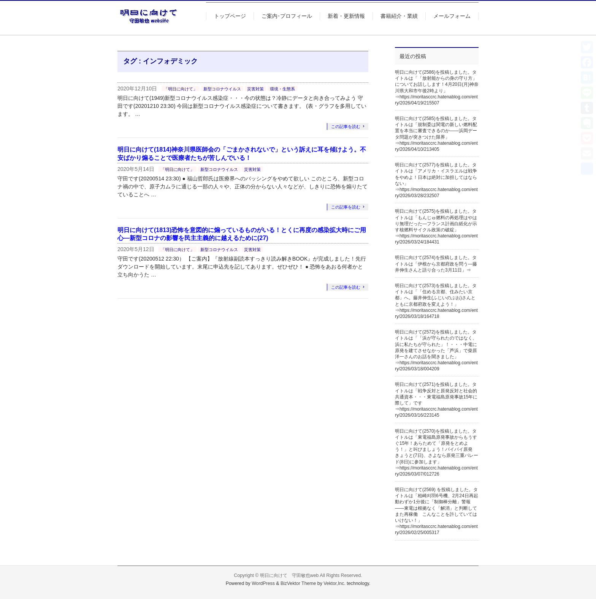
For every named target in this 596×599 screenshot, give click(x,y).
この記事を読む (345, 126)
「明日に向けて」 (180, 89)
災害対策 (255, 89)
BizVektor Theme (298, 583)
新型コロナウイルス (222, 89)
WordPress (263, 583)
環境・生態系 (282, 89)
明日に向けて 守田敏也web (289, 575)
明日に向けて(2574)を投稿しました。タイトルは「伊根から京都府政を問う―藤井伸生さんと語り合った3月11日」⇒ (436, 263)
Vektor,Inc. (334, 583)
